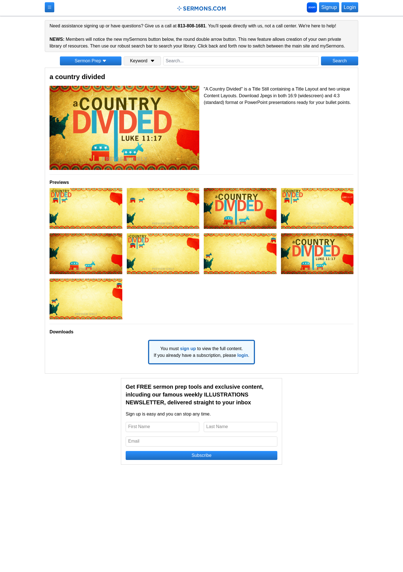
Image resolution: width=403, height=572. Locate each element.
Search (339, 60)
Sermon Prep (91, 60)
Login (350, 7)
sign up (188, 348)
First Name (139, 426)
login (242, 355)
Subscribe (201, 455)
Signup (329, 7)
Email (133, 441)
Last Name (217, 426)
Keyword (142, 60)
